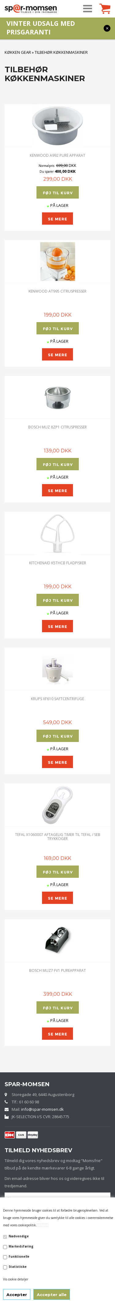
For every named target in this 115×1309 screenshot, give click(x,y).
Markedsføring (21, 1246)
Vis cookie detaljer (15, 1279)
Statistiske (18, 1266)
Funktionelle (19, 1256)
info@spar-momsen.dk (42, 1109)
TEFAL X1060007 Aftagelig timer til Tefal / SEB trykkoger (57, 837)
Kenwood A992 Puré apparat (57, 155)
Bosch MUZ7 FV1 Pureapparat (57, 970)
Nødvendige (19, 1236)
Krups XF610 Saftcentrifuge (57, 699)
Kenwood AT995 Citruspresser (57, 291)
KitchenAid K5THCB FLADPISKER (57, 563)
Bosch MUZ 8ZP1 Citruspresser (57, 427)
